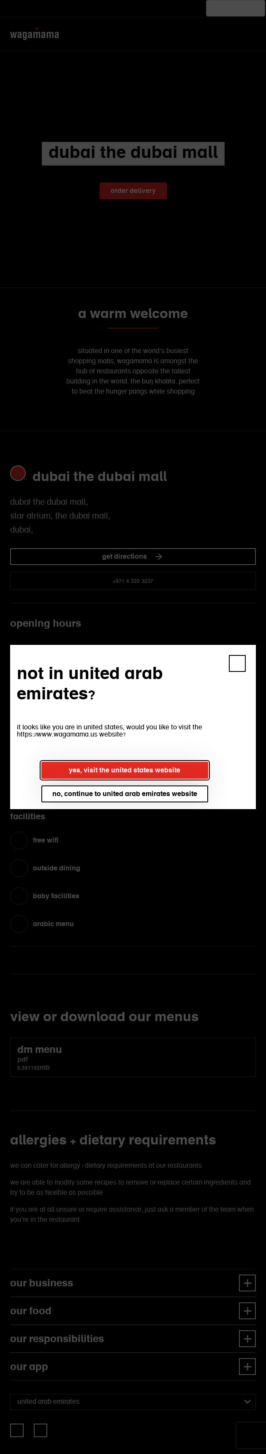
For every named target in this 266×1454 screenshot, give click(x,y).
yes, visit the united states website (124, 770)
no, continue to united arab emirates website (124, 794)
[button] (237, 663)
